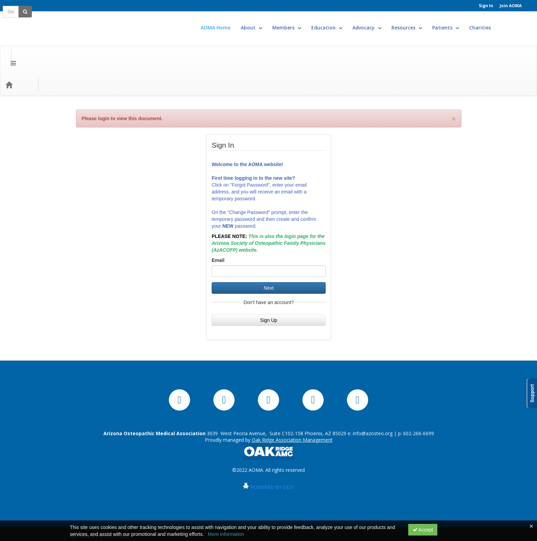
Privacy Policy (125, 505)
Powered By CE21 (91, 512)
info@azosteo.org (372, 395)
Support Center (87, 505)
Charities (500, 22)
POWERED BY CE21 (272, 449)
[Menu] (8, 46)
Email (218, 222)
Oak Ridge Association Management (292, 402)
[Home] (19, 46)
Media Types (85, 47)
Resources (427, 22)
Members (307, 22)
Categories (48, 47)
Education (347, 22)
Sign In (486, 6)
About (272, 22)
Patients (466, 22)
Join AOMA (511, 6)
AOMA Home (236, 22)
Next (269, 250)
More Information (226, 534)
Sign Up (268, 282)
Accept (423, 529)
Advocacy (387, 22)
